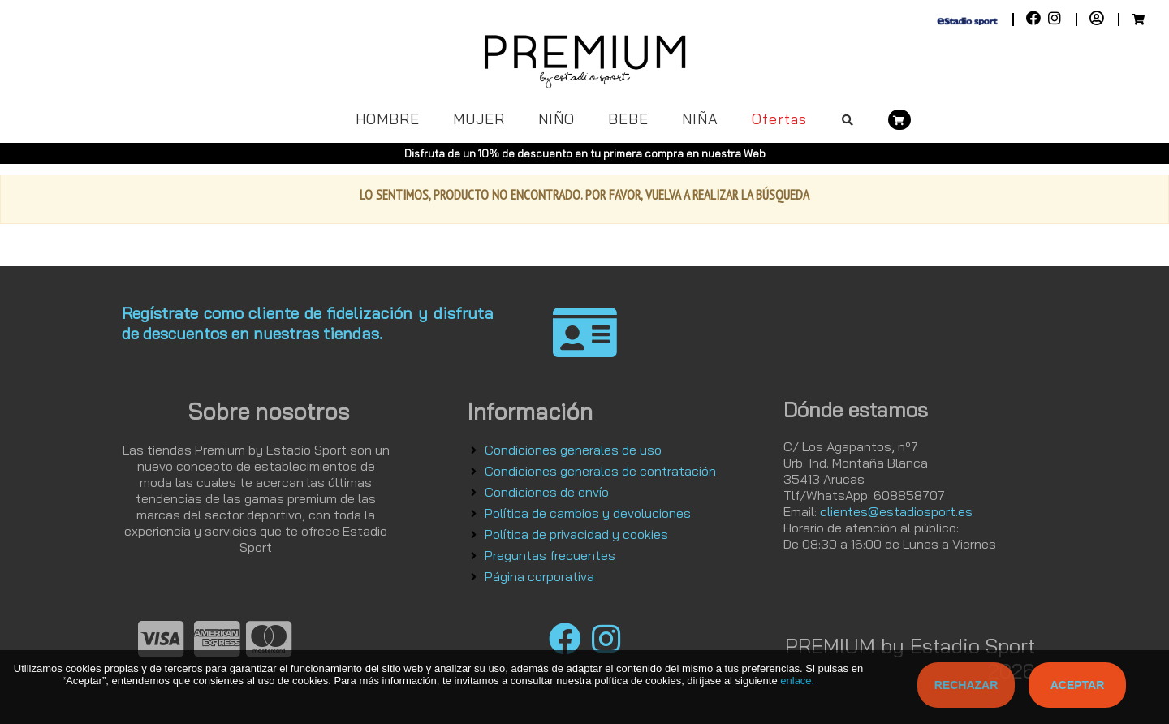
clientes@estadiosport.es (896, 511)
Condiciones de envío (547, 492)
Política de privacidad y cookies (576, 534)
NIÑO (556, 119)
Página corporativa (539, 576)
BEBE (628, 119)
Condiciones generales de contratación (600, 471)
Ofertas (779, 119)
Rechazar (966, 685)
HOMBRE (388, 119)
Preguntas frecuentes (550, 555)
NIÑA (700, 119)
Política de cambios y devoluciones (588, 513)
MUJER (479, 119)
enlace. (797, 680)
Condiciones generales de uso (573, 450)
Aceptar (1077, 685)
